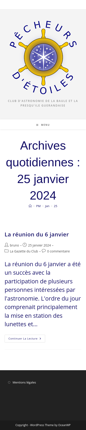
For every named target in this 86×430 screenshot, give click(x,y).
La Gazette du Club (24, 251)
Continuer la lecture (26, 339)
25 (55, 206)
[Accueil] (30, 206)
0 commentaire (58, 251)
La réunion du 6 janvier (37, 234)
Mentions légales (24, 382)
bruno (14, 245)
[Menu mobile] (43, 124)
